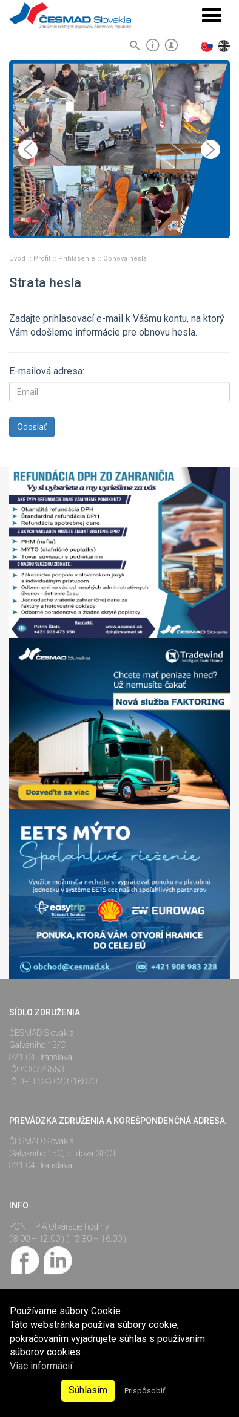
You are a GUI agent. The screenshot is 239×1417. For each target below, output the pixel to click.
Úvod (18, 258)
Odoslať (32, 427)
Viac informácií (41, 1366)
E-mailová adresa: (46, 371)
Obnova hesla (125, 258)
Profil (42, 258)
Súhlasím (88, 1390)
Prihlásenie (77, 258)
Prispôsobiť (144, 1390)
